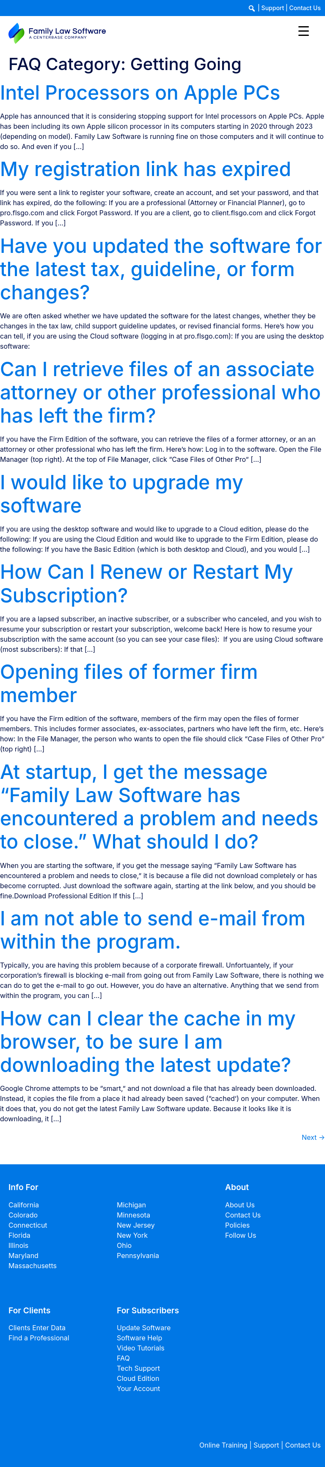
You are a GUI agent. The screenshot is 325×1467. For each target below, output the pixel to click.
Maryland (23, 1255)
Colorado (23, 1215)
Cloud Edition (138, 1378)
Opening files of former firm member (129, 683)
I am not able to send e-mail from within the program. (153, 929)
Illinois (18, 1245)
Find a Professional (38, 1338)
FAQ (123, 1358)
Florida (19, 1235)
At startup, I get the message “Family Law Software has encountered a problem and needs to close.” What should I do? (159, 807)
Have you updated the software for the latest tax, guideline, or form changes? (161, 269)
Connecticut (27, 1225)
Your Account (138, 1388)
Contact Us (305, 7)
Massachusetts (32, 1265)
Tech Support (138, 1368)
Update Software (144, 1327)
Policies (237, 1225)
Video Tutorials (141, 1348)
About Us (240, 1205)
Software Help (139, 1338)
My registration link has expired (145, 169)
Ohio (124, 1245)
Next (313, 1137)
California (23, 1205)
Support (273, 7)
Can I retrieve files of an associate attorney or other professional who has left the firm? (160, 392)
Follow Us (240, 1235)
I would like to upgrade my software (121, 493)
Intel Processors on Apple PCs (140, 92)
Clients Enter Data (37, 1327)
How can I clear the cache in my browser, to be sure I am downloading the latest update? (148, 1041)
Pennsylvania (138, 1255)
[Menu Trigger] (303, 30)
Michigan (131, 1205)
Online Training (223, 1445)
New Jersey (136, 1225)
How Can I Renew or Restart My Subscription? (146, 583)
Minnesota (133, 1215)
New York (132, 1235)
